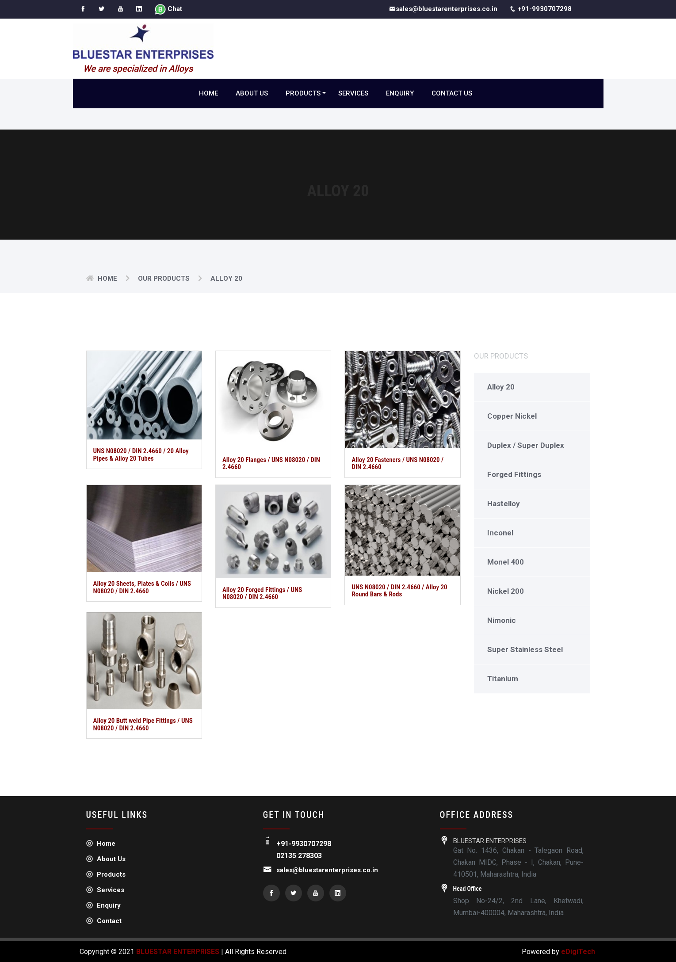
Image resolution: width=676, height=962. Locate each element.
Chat (169, 9)
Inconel (500, 532)
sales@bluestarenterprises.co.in (443, 9)
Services (353, 93)
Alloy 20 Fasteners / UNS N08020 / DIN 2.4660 (397, 463)
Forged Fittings (514, 474)
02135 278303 (299, 855)
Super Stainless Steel (525, 649)
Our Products (164, 278)
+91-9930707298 (541, 9)
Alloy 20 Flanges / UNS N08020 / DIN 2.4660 (271, 463)
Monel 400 (505, 561)
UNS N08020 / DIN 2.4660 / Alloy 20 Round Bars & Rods (399, 591)
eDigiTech (577, 951)
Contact (104, 921)
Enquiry (400, 93)
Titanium (502, 678)
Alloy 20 (501, 386)
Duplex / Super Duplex (525, 445)
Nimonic (501, 620)
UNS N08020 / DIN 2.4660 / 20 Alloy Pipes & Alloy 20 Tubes (141, 455)
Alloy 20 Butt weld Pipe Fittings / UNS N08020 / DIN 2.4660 (143, 724)
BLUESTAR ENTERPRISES (177, 951)
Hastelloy (503, 503)
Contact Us (452, 93)
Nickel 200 (505, 591)
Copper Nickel (512, 416)
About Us (252, 93)
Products (303, 93)
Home (208, 93)
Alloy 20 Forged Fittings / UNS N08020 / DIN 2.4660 (262, 593)
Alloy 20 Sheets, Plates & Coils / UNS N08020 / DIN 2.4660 (142, 588)
